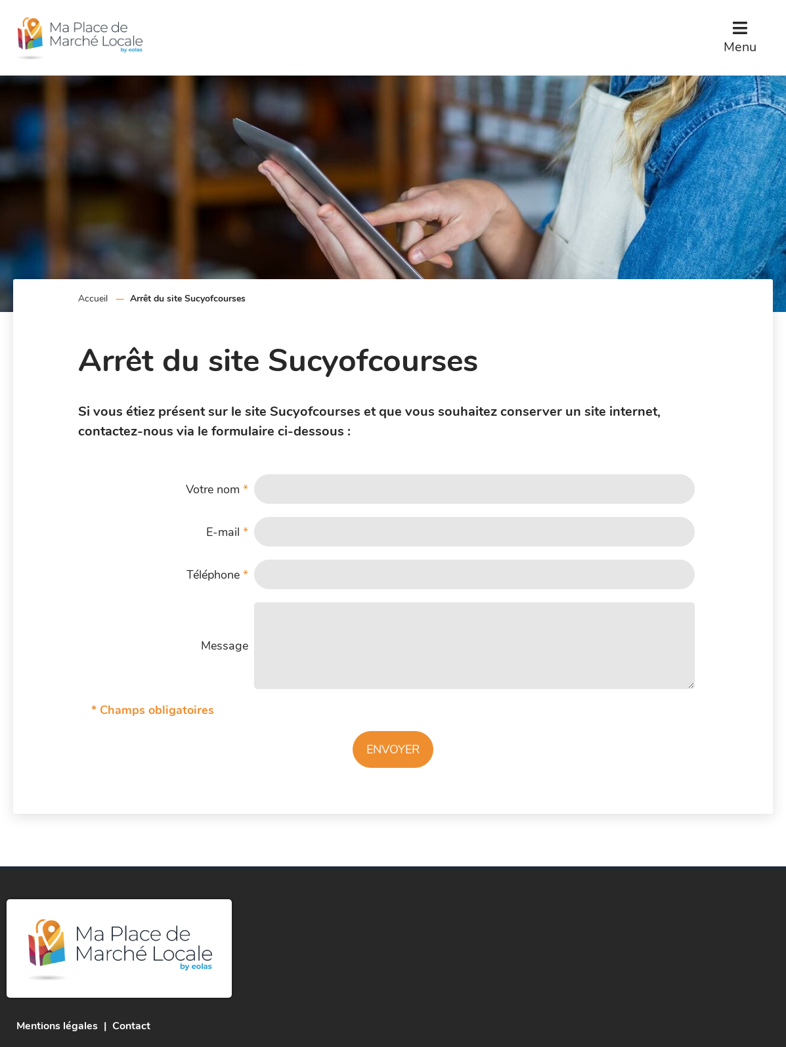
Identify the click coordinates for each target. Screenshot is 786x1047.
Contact (131, 1026)
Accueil (93, 298)
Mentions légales (57, 1026)
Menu (740, 47)
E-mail (227, 532)
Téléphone (217, 575)
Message (224, 646)
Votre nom (217, 489)
